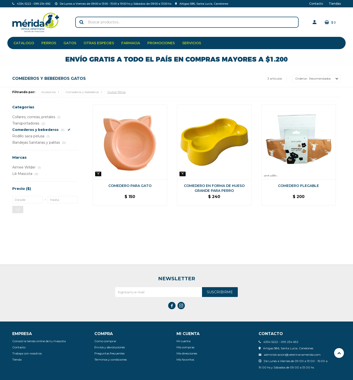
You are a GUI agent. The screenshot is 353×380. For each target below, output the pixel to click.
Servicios (191, 43)
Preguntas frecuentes (109, 353)
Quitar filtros (116, 92)
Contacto (316, 3)
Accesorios (48, 92)
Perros (48, 43)
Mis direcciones (186, 353)
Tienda (17, 359)
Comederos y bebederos (82, 92)
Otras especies (99, 43)
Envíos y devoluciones (109, 347)
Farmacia (130, 43)
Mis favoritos (185, 359)
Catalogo (23, 43)
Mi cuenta (183, 341)
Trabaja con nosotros (27, 353)
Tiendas (335, 3)
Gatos (69, 43)
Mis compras (185, 347)
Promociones (161, 43)
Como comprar (105, 341)
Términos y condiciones (110, 359)
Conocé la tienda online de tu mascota (39, 341)
